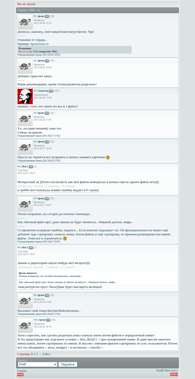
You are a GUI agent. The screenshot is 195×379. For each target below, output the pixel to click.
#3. (35, 90)
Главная (22, 10)
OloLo (24, 166)
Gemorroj (43, 90)
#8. (19, 247)
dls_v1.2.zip (25, 51)
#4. (35, 112)
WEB (20, 374)
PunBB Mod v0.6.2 (167, 370)
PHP (31, 10)
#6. (19, 166)
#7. (35, 198)
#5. (35, 141)
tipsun (41, 16)
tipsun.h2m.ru (39, 44)
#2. (35, 60)
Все (47, 354)
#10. (36, 319)
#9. (35, 295)
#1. (35, 16)
